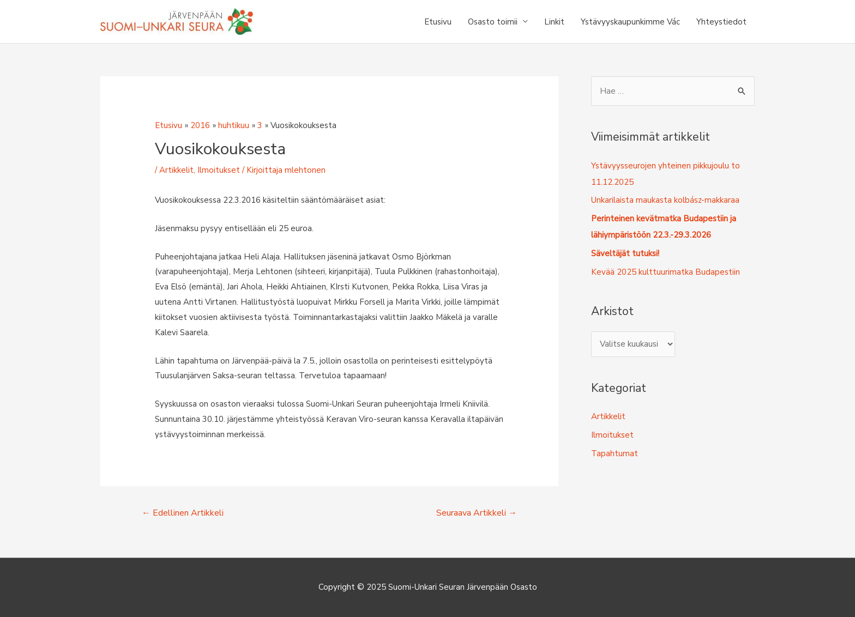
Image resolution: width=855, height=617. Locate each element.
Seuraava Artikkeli (476, 513)
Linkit (554, 21)
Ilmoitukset (218, 170)
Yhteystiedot (721, 21)
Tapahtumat (614, 453)
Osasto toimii (492, 21)
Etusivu (437, 21)
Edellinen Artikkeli (183, 513)
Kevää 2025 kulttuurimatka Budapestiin (665, 272)
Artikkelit (176, 170)
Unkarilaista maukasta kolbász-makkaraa (665, 200)
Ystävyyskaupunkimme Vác (630, 21)
